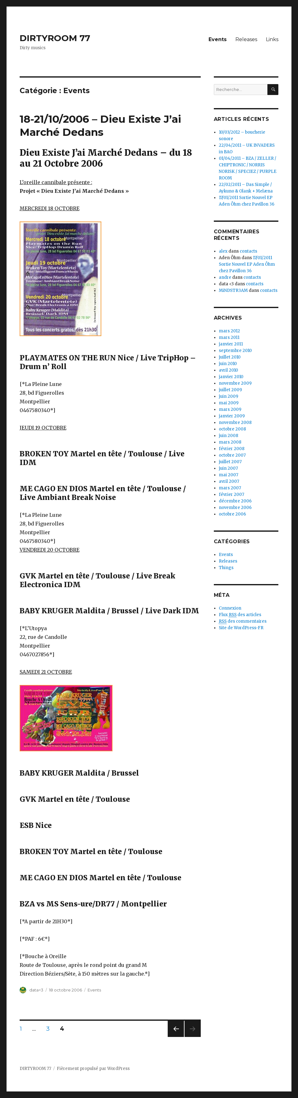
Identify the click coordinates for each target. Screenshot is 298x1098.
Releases (246, 39)
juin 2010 (228, 363)
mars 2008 (230, 442)
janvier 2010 (231, 376)
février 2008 (231, 448)
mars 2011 (229, 337)
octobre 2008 (232, 429)
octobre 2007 (232, 455)
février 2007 (231, 494)
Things (226, 567)
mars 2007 (230, 488)
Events (218, 39)
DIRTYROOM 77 (55, 38)
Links (272, 39)
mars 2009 (230, 409)
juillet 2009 (230, 389)
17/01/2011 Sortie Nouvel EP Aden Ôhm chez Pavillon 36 (247, 264)
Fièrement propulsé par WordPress (93, 1068)
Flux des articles (240, 615)
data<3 (36, 989)
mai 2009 (228, 403)
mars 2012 (229, 331)
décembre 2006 (235, 501)
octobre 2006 (232, 514)
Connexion (230, 608)
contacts (248, 251)
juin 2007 (228, 468)
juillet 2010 (230, 357)
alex (223, 251)
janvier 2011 (231, 344)
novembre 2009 (235, 383)
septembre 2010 (235, 350)
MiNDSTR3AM (233, 290)
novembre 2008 (235, 422)
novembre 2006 (235, 507)
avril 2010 (228, 370)
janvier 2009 (232, 416)
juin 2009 (228, 396)
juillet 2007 (230, 461)
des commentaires (243, 621)
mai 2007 (228, 475)
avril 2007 (229, 481)
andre (225, 277)
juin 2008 (228, 435)
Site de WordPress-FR (241, 627)
